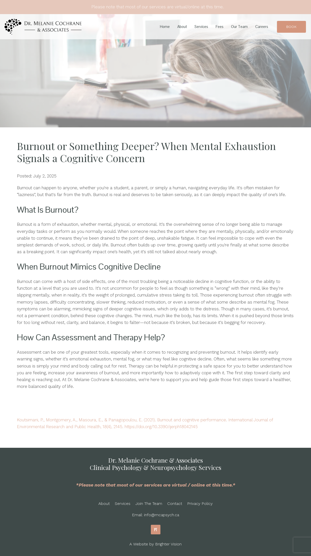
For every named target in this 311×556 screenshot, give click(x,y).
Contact (174, 503)
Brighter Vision (168, 544)
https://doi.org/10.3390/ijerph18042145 (161, 426)
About (182, 26)
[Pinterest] (155, 529)
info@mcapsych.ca (161, 514)
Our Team (239, 26)
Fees (219, 26)
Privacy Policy (200, 503)
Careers (261, 26)
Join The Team (148, 503)
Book (291, 27)
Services (201, 26)
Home (165, 26)
